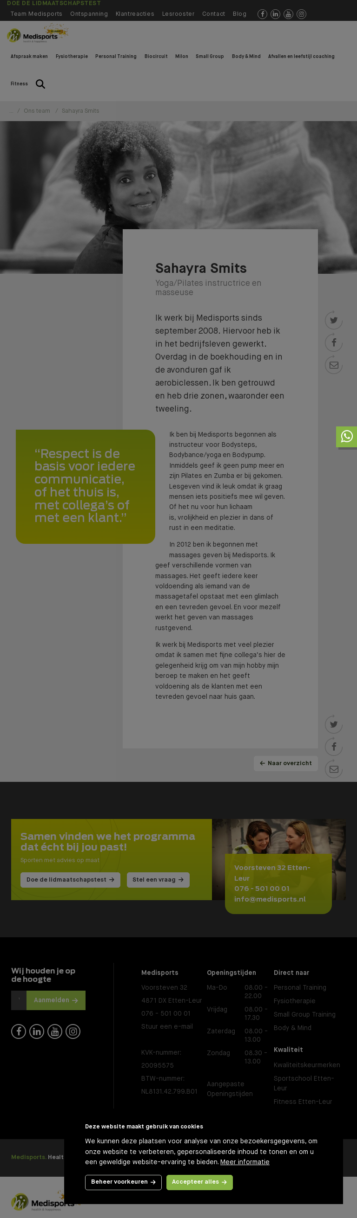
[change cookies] (123, 1183)
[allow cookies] (199, 1183)
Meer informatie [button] (245, 1162)
